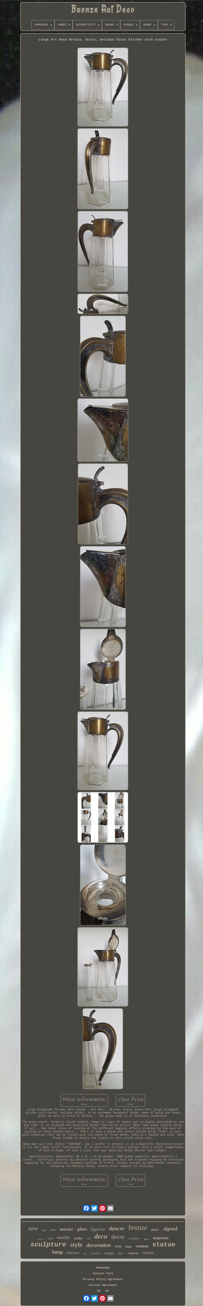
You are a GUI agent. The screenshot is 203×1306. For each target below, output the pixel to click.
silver (146, 1239)
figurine (98, 1229)
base (129, 1246)
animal (40, 1239)
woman (142, 1246)
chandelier (134, 1238)
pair (155, 1230)
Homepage (103, 1267)
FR (107, 1291)
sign (44, 1230)
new (33, 1228)
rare (53, 1230)
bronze (137, 1228)
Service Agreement (103, 1285)
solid (50, 1238)
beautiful (95, 1253)
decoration (98, 1245)
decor (118, 1236)
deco (100, 1236)
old (88, 1238)
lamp (57, 1252)
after (85, 1254)
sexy (118, 1246)
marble (63, 1237)
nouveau (73, 1253)
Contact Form (103, 1273)
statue (163, 1244)
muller (78, 1238)
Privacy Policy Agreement (103, 1279)
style (76, 1244)
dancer (116, 1229)
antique (148, 1252)
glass (82, 1229)
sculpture (48, 1244)
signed (170, 1229)
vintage (109, 1253)
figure (121, 1253)
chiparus (133, 1253)
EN (98, 1291)
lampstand (160, 1238)
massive (66, 1229)
